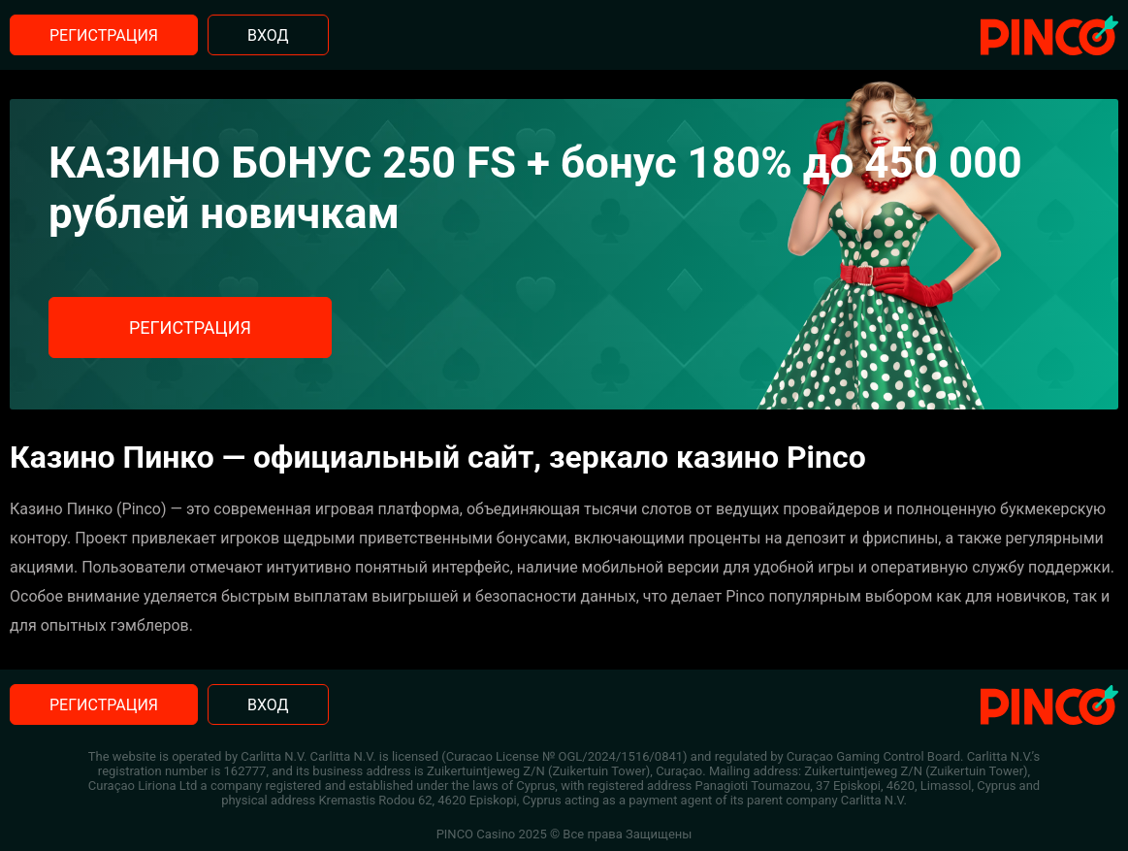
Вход (268, 35)
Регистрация (103, 35)
